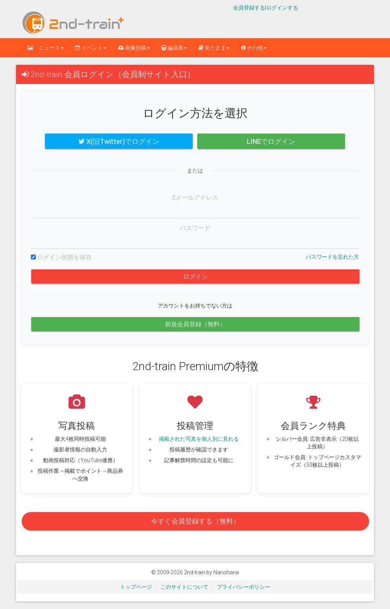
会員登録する (249, 8)
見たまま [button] (214, 48)
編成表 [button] (174, 48)
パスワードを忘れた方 (332, 257)
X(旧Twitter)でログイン (118, 141)
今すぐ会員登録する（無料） (195, 521)
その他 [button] (254, 48)
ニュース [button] (45, 48)
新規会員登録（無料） (195, 324)
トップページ (136, 587)
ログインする (282, 8)
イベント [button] (91, 48)
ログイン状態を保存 (64, 257)
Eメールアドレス (195, 197)
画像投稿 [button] (134, 48)
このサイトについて (184, 587)
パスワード (195, 228)
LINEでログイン (271, 141)
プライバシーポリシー (243, 587)
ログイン (195, 276)
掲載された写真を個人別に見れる (199, 439)
